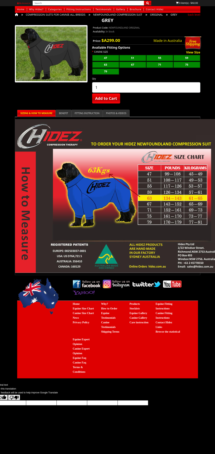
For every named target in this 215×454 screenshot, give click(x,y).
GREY (174, 14)
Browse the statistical (168, 331)
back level (194, 14)
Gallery (120, 9)
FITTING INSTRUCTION (87, 113)
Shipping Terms (110, 331)
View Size (193, 52)
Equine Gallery (138, 313)
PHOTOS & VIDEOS (116, 113)
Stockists (135, 308)
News (76, 317)
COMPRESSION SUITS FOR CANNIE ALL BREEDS (56, 14)
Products (135, 303)
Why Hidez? (36, 9)
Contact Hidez (154, 9)
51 (132, 58)
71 (159, 64)
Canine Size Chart (83, 313)
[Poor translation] (14, 397)
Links (159, 327)
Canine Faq (79, 362)
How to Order (109, 308)
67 (132, 64)
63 (105, 64)
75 (186, 64)
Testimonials (103, 9)
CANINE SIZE (101, 52)
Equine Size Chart (83, 308)
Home (21, 9)
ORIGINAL (156, 14)
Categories (55, 9)
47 (105, 58)
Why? (104, 303)
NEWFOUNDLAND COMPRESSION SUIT (117, 14)
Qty (94, 78)
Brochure (135, 9)
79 (105, 71)
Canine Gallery (138, 317)
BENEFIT (63, 113)
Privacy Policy (81, 322)
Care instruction (139, 322)
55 (159, 58)
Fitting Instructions (78, 9)
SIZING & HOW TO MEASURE (36, 113)
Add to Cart (106, 98)
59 (186, 58)
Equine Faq (79, 358)
